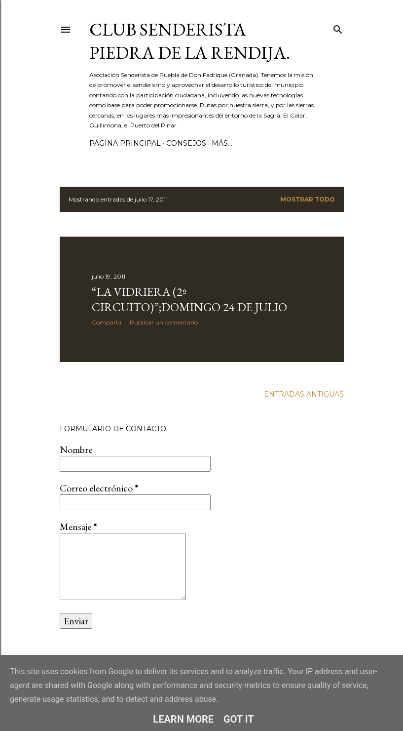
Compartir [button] (107, 322)
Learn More (183, 719)
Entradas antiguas (304, 394)
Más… (222, 143)
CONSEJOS (186, 143)
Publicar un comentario (164, 322)
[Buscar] (338, 27)
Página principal (125, 143)
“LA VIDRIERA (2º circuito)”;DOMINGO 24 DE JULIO (189, 299)
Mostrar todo (307, 199)
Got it (238, 719)
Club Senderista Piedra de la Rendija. (189, 41)
